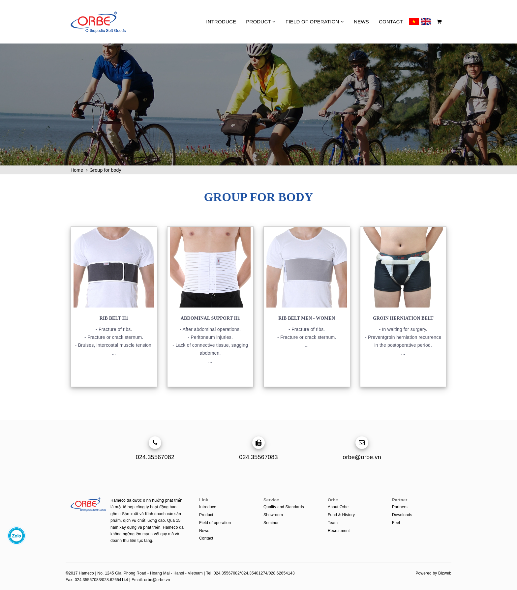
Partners (400, 507)
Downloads (402, 515)
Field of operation (315, 21)
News (361, 21)
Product (261, 21)
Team (333, 522)
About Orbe (338, 507)
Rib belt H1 (114, 318)
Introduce (221, 21)
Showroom (273, 515)
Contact (391, 21)
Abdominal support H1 (210, 318)
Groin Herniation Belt (403, 318)
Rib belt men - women (306, 318)
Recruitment (339, 530)
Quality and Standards (283, 507)
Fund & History (341, 515)
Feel (396, 522)
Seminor (271, 522)
